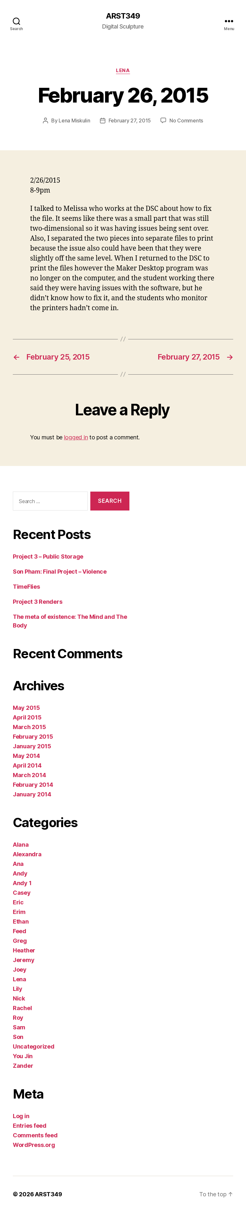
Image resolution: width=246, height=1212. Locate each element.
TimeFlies (26, 586)
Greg (20, 940)
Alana (21, 844)
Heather (24, 950)
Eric (18, 902)
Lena (123, 70)
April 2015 (27, 717)
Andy (20, 873)
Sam (19, 1027)
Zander (23, 1065)
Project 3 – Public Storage (48, 556)
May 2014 (26, 755)
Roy (18, 1017)
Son (18, 1036)
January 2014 (32, 794)
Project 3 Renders (37, 601)
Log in (21, 1115)
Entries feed (29, 1125)
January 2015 (32, 746)
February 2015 (33, 736)
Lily (17, 988)
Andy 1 (22, 882)
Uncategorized (33, 1046)
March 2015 (29, 726)
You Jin (23, 1055)
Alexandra (27, 854)
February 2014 (33, 784)
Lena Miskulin (74, 120)
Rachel (22, 1007)
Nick (19, 998)
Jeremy (23, 959)
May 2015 (26, 707)
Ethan (21, 921)
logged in (76, 437)
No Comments (186, 120)
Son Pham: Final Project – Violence (60, 571)
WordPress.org (34, 1144)
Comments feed (35, 1135)
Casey (22, 892)
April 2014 (27, 765)
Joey (20, 969)
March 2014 (29, 774)
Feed (19, 930)
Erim (19, 911)
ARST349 (123, 16)
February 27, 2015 (130, 120)
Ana (18, 863)
